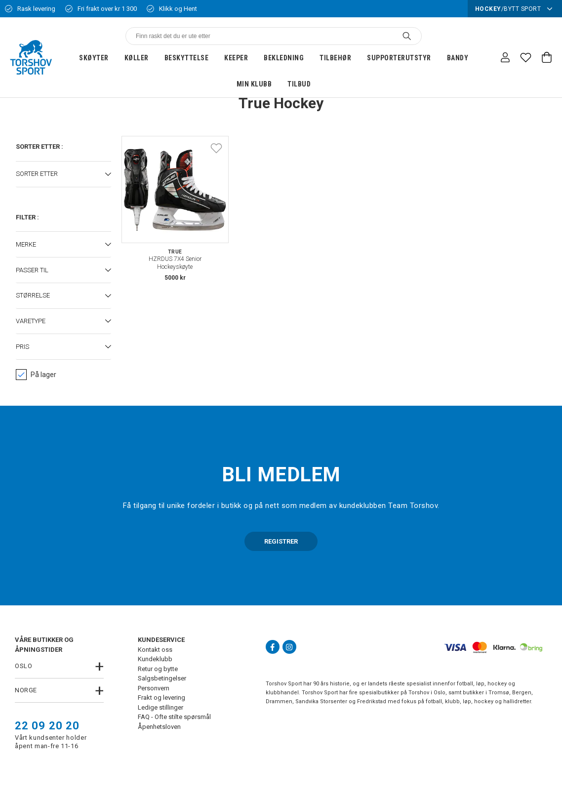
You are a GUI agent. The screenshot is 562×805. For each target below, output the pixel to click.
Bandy (458, 58)
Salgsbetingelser (162, 678)
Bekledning (284, 58)
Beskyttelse (186, 58)
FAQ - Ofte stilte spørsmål (174, 716)
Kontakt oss (155, 649)
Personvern (153, 688)
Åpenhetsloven (159, 726)
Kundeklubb (155, 659)
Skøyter (94, 58)
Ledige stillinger (160, 707)
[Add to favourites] (216, 148)
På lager (36, 374)
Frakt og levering (161, 697)
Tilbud (299, 84)
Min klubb (254, 84)
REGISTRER (281, 541)
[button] (63, 174)
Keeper (236, 58)
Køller (136, 58)
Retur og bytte (158, 669)
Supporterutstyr (399, 58)
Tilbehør (335, 58)
